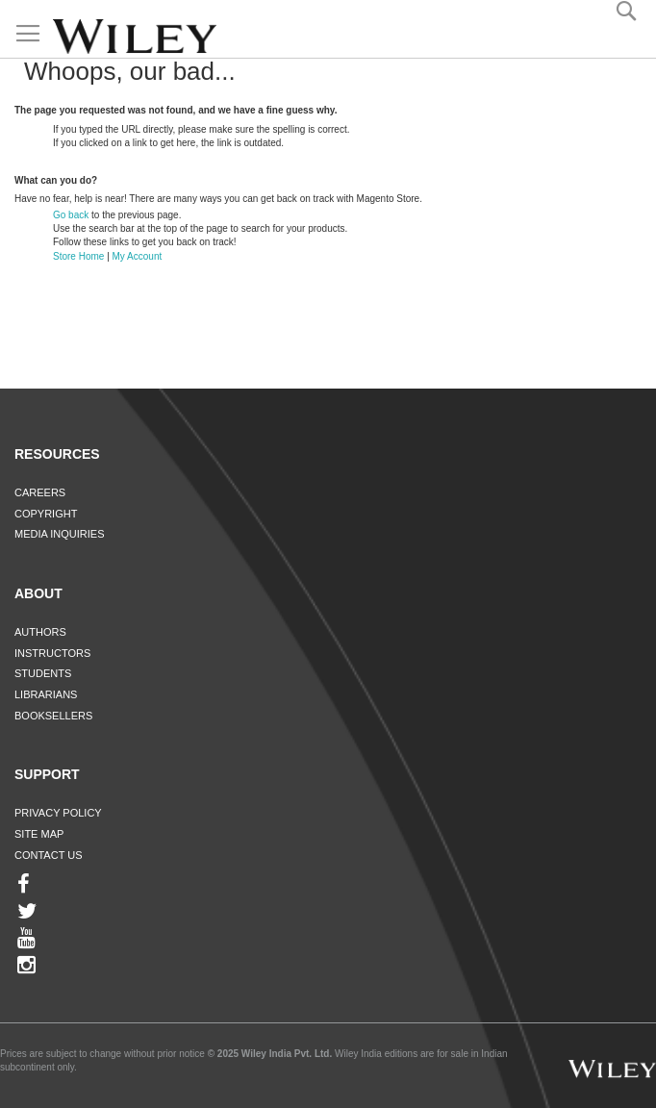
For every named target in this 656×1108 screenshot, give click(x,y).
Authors (40, 632)
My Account (138, 256)
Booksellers (53, 715)
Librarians (45, 694)
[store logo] (134, 36)
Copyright (45, 513)
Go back (70, 215)
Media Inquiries (59, 534)
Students (42, 673)
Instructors (52, 653)
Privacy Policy (58, 812)
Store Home (78, 256)
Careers (39, 492)
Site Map (38, 834)
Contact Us (48, 855)
